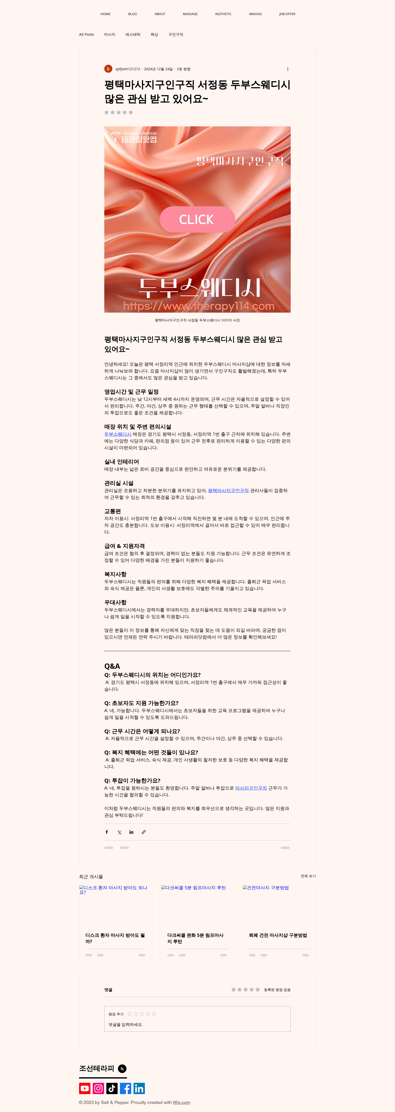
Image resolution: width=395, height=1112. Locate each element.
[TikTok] (112, 1088)
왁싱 (154, 34)
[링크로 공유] (143, 832)
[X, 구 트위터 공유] (119, 832)
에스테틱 (133, 34)
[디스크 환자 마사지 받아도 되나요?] (115, 905)
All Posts (86, 34)
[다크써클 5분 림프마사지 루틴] (197, 905)
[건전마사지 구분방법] (279, 905)
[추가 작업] (288, 69)
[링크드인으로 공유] (131, 832)
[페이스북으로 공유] (106, 832)
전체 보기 (308, 875)
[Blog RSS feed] (122, 1068)
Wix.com (181, 1102)
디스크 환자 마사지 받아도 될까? (115, 938)
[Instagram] (98, 1088)
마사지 (109, 34)
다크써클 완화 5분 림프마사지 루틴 (195, 938)
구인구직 (175, 34)
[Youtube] (84, 1088)
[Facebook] (125, 1088)
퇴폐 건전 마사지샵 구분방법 (278, 935)
